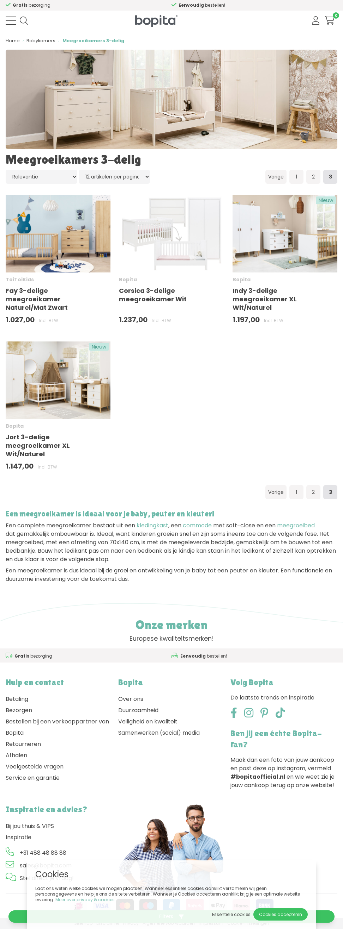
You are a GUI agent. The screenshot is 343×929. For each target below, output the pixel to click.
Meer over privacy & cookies (85, 900)
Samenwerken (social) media (159, 733)
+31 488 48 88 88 (43, 853)
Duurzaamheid (138, 710)
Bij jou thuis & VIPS (30, 826)
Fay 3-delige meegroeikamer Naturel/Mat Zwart (37, 299)
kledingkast (152, 525)
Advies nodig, (47, 5)
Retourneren (23, 744)
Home (13, 41)
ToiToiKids (20, 279)
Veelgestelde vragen (35, 766)
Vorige (276, 176)
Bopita (128, 279)
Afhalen (16, 755)
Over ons (130, 699)
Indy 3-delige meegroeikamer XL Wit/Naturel (265, 299)
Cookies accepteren (280, 914)
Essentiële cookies (231, 914)
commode (197, 525)
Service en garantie (33, 778)
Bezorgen (19, 710)
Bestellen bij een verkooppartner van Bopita (57, 727)
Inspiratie (18, 837)
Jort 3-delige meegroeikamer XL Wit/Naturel (38, 445)
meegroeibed (296, 525)
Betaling (17, 699)
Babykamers (40, 41)
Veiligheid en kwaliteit (147, 721)
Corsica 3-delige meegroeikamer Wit (153, 294)
